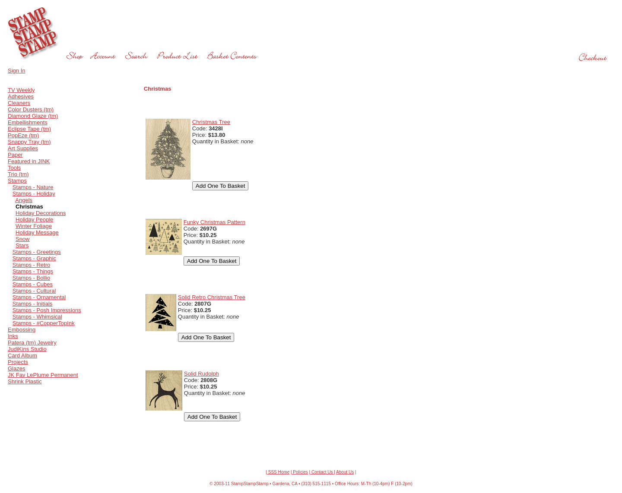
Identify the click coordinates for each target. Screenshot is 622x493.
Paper (15, 155)
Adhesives (21, 96)
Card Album (22, 355)
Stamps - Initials (32, 303)
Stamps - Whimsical (37, 316)
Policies (300, 472)
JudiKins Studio (27, 349)
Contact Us (322, 472)
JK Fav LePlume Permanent (43, 375)
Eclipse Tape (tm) (29, 129)
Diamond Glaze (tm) (33, 116)
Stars (22, 245)
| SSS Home (277, 472)
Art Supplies (23, 148)
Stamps (17, 180)
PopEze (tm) (23, 135)
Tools (14, 167)
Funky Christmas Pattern (214, 222)
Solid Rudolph (201, 373)
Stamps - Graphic (34, 258)
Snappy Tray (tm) (29, 142)
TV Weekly (21, 90)
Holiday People (34, 219)
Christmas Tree (211, 122)
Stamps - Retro (31, 265)
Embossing (21, 329)
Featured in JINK (29, 161)
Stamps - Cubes (33, 284)
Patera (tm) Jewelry (32, 342)
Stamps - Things (33, 271)
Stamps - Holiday (34, 193)
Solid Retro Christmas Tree (211, 297)
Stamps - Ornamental (39, 297)
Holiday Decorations (41, 213)
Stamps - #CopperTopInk (44, 323)
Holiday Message (37, 232)
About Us (345, 472)
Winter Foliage (34, 226)
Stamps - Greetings (37, 252)
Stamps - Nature (33, 187)
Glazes (16, 368)
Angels (23, 200)
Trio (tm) (18, 174)
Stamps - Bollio (31, 278)
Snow (23, 239)
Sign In (16, 70)
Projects (18, 362)
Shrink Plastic (25, 381)
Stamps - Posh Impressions (47, 310)
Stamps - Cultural (34, 291)
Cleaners (19, 103)
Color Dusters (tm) (31, 109)
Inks (13, 336)
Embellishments (28, 122)
